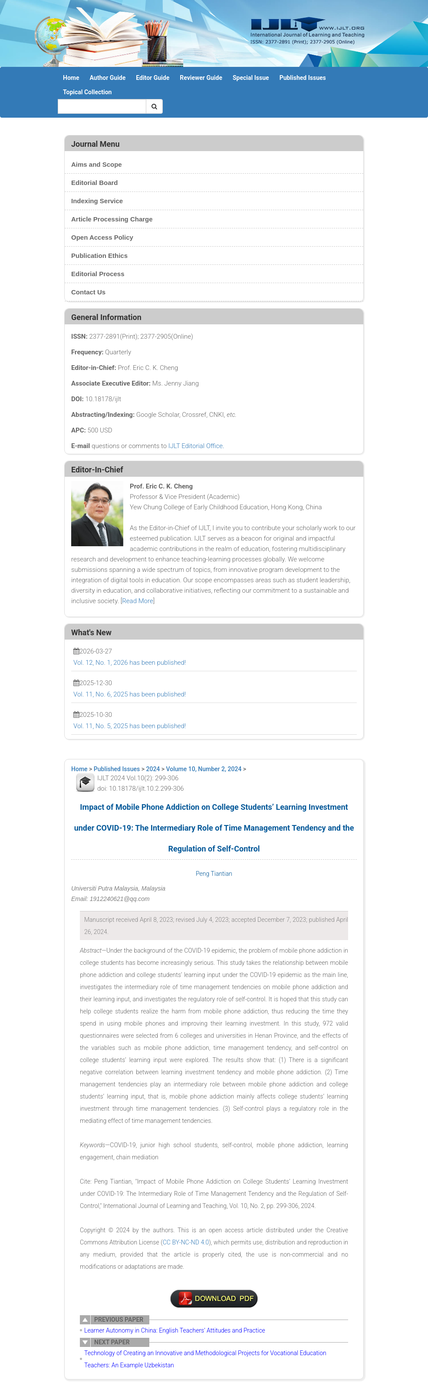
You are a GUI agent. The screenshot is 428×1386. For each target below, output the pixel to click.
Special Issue (251, 77)
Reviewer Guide (201, 77)
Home (71, 77)
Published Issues (303, 77)
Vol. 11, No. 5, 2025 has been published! (129, 726)
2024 (153, 769)
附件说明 (214, 1298)
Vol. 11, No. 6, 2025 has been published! (129, 694)
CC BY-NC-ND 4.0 (186, 1242)
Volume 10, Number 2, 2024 (204, 769)
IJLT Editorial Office (195, 446)
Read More (137, 601)
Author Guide (107, 77)
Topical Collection (87, 92)
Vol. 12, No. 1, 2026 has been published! (129, 663)
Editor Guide (152, 77)
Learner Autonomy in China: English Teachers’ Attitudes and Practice (174, 1330)
